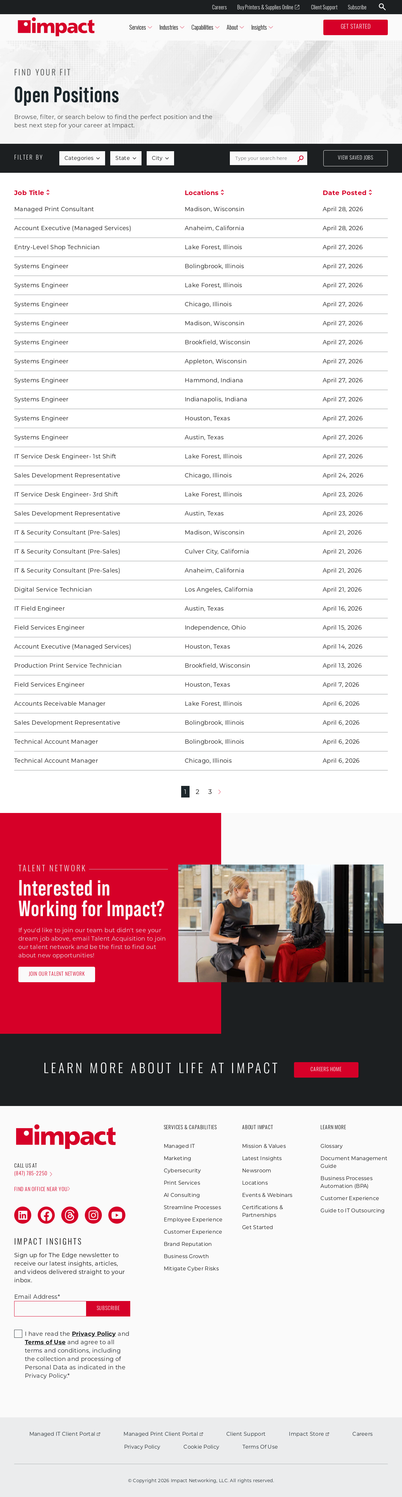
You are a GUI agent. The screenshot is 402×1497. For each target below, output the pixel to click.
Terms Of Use (260, 1447)
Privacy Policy (142, 1447)
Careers (219, 7)
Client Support (324, 7)
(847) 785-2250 (33, 1174)
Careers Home (326, 1069)
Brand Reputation (188, 1244)
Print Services (182, 1183)
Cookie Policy (201, 1447)
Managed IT (179, 1146)
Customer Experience (193, 1232)
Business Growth (186, 1256)
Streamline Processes (192, 1207)
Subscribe (357, 7)
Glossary (331, 1146)
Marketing (177, 1158)
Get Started (356, 27)
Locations (204, 193)
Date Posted (347, 193)
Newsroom (256, 1171)
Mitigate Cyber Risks (191, 1269)
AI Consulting (182, 1195)
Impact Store (309, 1434)
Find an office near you (42, 1189)
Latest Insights (262, 1158)
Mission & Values (264, 1146)
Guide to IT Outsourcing (352, 1211)
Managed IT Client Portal (65, 1434)
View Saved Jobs (355, 158)
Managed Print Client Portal (163, 1434)
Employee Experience (193, 1220)
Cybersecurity (182, 1171)
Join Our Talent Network (57, 974)
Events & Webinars (267, 1195)
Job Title (32, 193)
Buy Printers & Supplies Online (268, 7)
